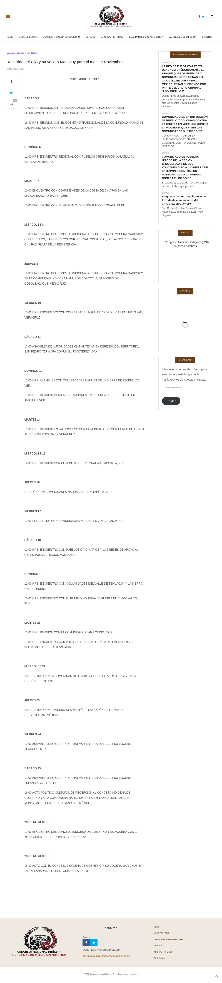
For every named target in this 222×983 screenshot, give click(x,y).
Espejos (90, 37)
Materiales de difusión (182, 37)
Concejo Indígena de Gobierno (61, 37)
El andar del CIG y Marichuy (146, 37)
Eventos (207, 37)
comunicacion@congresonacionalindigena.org (106, 956)
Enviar (171, 401)
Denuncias (159, 958)
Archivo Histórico (112, 37)
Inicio (10, 37)
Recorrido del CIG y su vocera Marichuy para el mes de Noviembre (65, 62)
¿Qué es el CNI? (28, 37)
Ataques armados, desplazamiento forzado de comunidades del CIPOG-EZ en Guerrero (184, 200)
